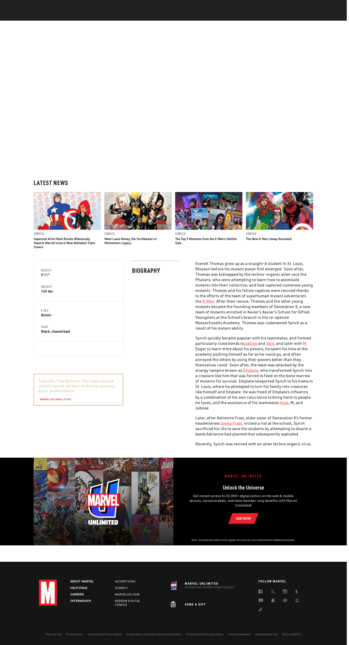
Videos (223, 15)
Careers (77, 594)
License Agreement (239, 634)
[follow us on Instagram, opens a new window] (285, 592)
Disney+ (121, 588)
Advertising (125, 581)
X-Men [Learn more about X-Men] (110, 251)
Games (206, 15)
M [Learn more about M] (206, 293)
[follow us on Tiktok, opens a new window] (261, 610)
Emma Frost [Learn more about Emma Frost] (133, 373)
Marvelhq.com (127, 594)
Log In (55, 5)
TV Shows (187, 15)
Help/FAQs (78, 588)
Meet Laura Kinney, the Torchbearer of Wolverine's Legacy (130, 191)
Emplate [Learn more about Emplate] (152, 320)
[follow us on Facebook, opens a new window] (261, 592)
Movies (167, 15)
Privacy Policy (74, 634)
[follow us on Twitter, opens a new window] (273, 592)
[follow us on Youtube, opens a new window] (261, 600)
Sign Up (70, 5)
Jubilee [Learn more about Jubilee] (152, 293)
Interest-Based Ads (266, 634)
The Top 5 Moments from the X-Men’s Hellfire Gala (206, 191)
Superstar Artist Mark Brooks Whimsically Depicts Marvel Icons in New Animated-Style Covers (64, 193)
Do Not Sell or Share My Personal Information (153, 634)
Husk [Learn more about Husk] (185, 353)
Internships (80, 601)
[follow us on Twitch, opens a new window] (297, 601)
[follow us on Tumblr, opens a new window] (296, 592)
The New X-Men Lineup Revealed (268, 189)
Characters (145, 15)
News (106, 15)
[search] (302, 5)
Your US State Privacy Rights (104, 634)
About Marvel (82, 581)
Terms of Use (53, 634)
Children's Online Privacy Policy (204, 634)
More (239, 15)
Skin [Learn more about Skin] (172, 293)
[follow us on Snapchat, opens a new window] (273, 601)
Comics (123, 15)
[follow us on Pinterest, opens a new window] (285, 601)
